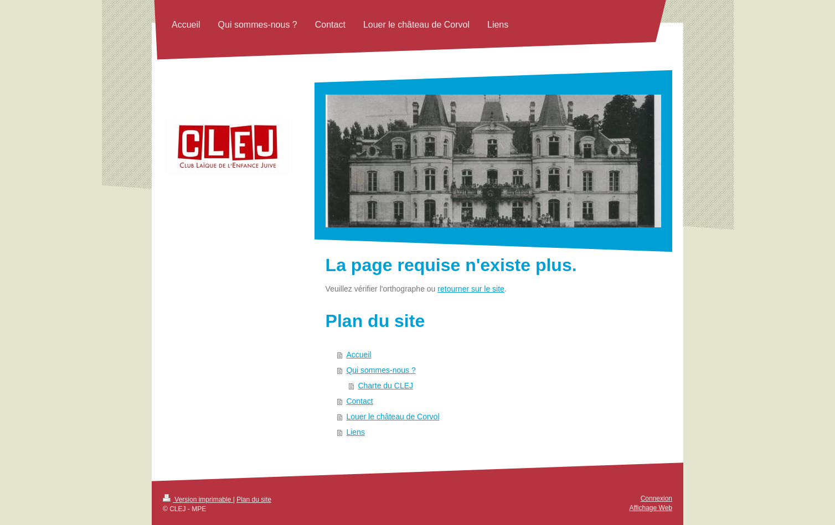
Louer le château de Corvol (392, 416)
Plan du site (253, 499)
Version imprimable (198, 499)
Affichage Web (650, 508)
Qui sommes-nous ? (380, 370)
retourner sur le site (470, 288)
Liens (355, 432)
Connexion (656, 498)
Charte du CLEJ (385, 385)
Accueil (358, 354)
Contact (359, 401)
